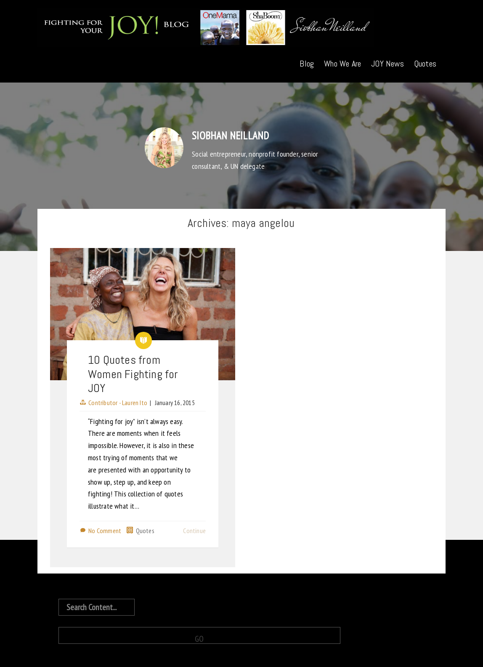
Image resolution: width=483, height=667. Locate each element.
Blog (307, 63)
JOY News (387, 63)
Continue (194, 530)
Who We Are (342, 63)
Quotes (425, 63)
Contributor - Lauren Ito (117, 402)
